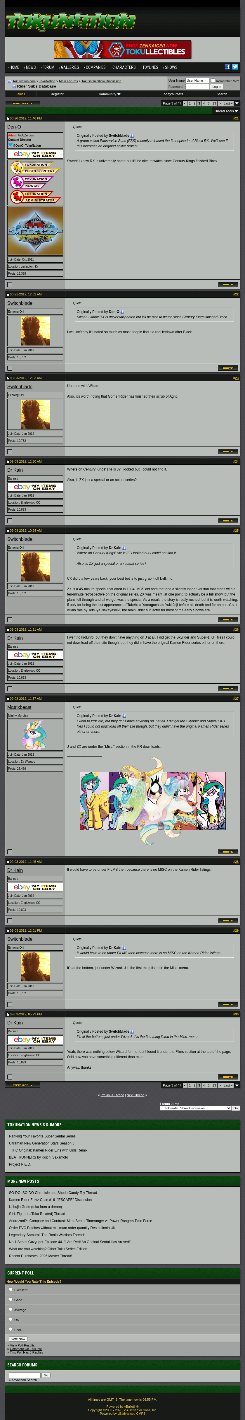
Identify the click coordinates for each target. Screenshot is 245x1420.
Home (14, 67)
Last (228, 103)
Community (110, 94)
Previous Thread (112, 1095)
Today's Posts (172, 94)
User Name (176, 80)
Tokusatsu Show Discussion (101, 81)
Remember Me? (225, 81)
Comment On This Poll (26, 1349)
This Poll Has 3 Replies (26, 1352)
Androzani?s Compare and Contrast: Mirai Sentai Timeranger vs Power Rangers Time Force (80, 1221)
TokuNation (47, 81)
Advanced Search (24, 1380)
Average (20, 1310)
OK (16, 1320)
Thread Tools (224, 111)
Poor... (19, 1330)
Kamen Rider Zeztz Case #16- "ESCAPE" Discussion (50, 1200)
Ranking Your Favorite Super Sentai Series (42, 1136)
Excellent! (21, 1290)
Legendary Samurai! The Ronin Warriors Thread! (47, 1235)
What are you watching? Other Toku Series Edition (48, 1249)
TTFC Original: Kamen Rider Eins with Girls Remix (48, 1150)
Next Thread (135, 1095)
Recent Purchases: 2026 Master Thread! (40, 1256)
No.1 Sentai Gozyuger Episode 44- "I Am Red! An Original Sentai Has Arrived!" (70, 1242)
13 (214, 103)
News (31, 67)
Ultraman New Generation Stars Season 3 (41, 1143)
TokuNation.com (24, 81)
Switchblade (19, 303)
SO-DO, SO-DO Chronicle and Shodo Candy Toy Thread (53, 1193)
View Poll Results (22, 1345)
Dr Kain (15, 470)
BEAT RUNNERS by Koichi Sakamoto (38, 1157)
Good (18, 1300)
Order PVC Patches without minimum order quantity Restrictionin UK (62, 1228)
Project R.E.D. (20, 1164)
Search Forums (22, 1365)
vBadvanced (126, 1413)
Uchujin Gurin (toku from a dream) (35, 1207)
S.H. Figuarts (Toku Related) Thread (37, 1214)
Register (57, 94)
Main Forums (68, 81)
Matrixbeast (19, 707)
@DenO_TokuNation (24, 145)
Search (222, 94)
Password (175, 86)
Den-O (14, 126)
